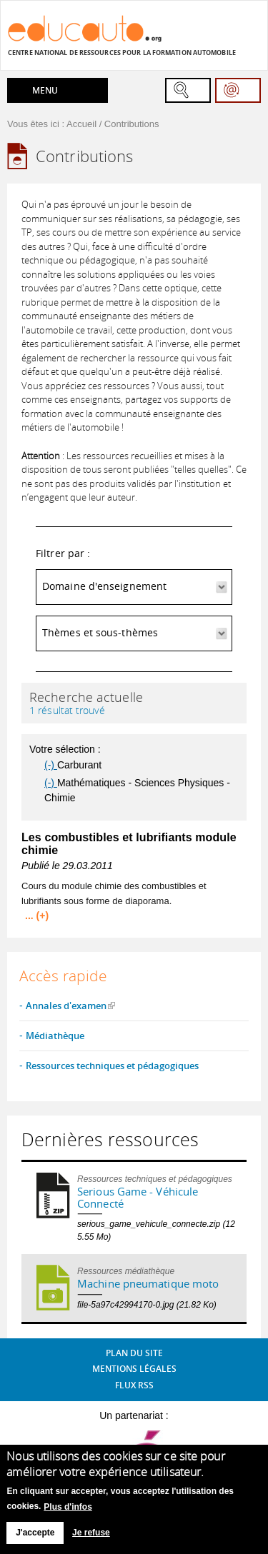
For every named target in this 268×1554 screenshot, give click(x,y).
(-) (50, 765)
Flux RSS (134, 1385)
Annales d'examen (66, 1005)
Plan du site (134, 1353)
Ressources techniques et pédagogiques (112, 1065)
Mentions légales (134, 1368)
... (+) (37, 915)
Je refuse (91, 1539)
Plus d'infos (68, 1513)
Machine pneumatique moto (148, 1283)
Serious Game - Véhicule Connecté (137, 1197)
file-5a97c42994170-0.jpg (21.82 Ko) (147, 1305)
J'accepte (35, 1539)
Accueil (81, 124)
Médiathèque (55, 1035)
